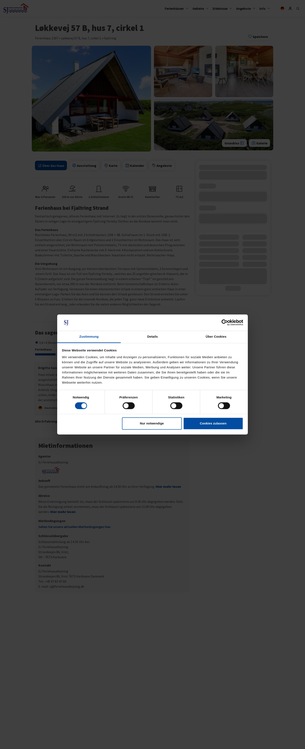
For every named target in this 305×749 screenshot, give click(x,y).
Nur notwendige (152, 423)
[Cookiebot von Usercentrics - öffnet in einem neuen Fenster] (224, 322)
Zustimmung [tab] (89, 336)
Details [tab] (152, 336)
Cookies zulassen (213, 423)
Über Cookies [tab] (216, 336)
